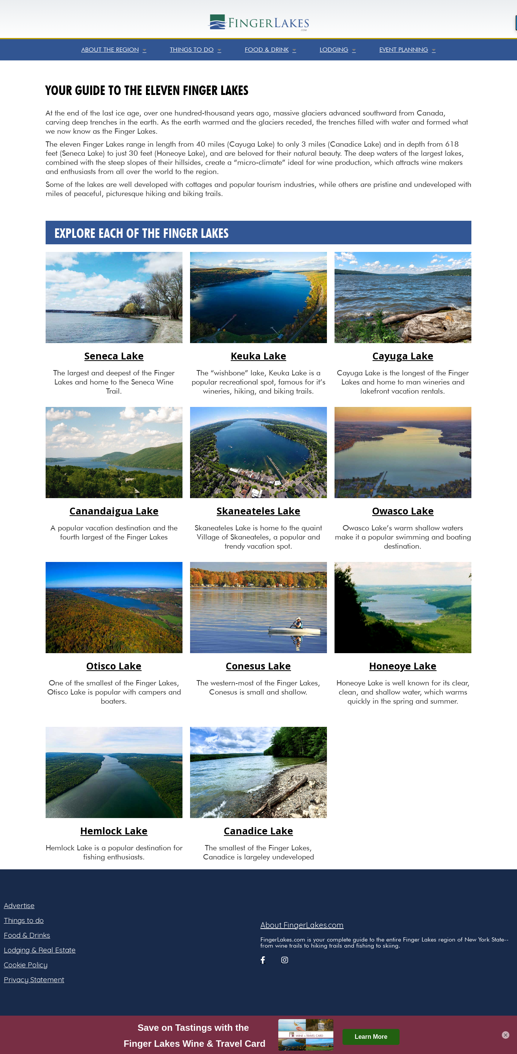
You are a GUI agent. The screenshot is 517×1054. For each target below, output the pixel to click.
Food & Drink (270, 50)
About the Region (113, 50)
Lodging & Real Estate (40, 949)
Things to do (195, 50)
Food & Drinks (27, 935)
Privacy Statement (34, 979)
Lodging (338, 50)
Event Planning (407, 50)
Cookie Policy (26, 964)
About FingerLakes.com (302, 925)
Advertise (19, 905)
